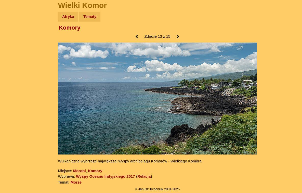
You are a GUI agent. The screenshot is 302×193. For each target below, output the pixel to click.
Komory (70, 27)
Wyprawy (17, 36)
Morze (76, 182)
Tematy (89, 16)
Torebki (15, 105)
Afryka (68, 16)
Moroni (79, 171)
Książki (15, 66)
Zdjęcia (15, 46)
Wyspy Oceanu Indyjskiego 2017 (105, 176)
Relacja (144, 176)
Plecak (14, 85)
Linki (13, 95)
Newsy (14, 56)
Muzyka (15, 75)
